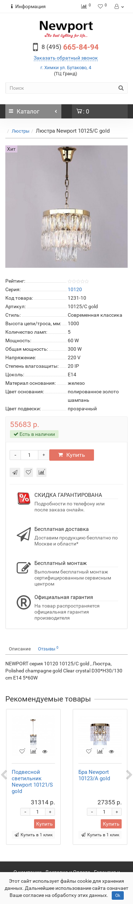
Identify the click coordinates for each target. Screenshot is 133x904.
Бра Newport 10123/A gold (94, 775)
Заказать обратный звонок (66, 58)
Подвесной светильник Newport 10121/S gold (32, 781)
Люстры (20, 131)
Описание (20, 648)
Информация (28, 6)
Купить (71, 454)
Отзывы (48, 648)
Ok (117, 895)
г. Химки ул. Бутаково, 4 (65, 67)
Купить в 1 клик (33, 834)
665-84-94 (70, 47)
